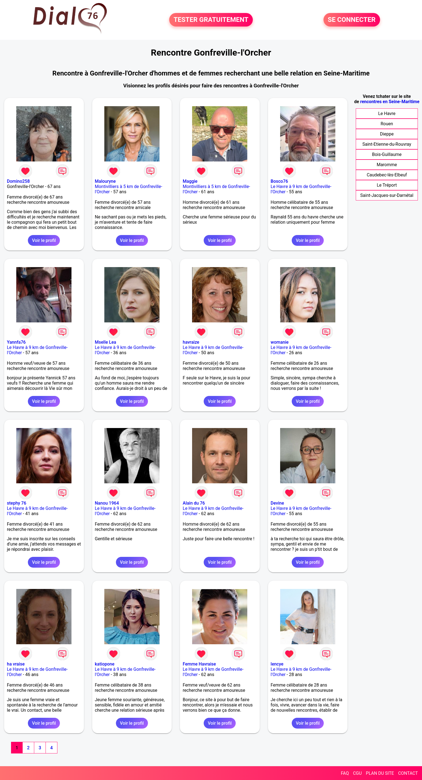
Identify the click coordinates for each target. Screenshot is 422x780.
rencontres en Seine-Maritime (390, 101)
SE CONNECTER (352, 20)
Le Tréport (387, 185)
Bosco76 (279, 181)
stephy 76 (16, 503)
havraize (191, 342)
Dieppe (387, 134)
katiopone (105, 664)
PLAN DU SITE (380, 773)
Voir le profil (44, 240)
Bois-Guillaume (387, 154)
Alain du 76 (194, 503)
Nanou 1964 (107, 503)
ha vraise (16, 664)
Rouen (387, 123)
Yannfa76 (16, 342)
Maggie (190, 181)
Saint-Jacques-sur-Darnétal (386, 195)
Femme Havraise (199, 664)
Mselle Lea (105, 342)
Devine (277, 503)
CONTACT (408, 773)
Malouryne (105, 181)
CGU (357, 773)
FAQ (345, 773)
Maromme (387, 164)
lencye (277, 664)
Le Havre (387, 113)
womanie (280, 342)
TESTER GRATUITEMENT (211, 20)
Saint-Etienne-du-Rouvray (386, 144)
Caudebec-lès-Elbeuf (387, 175)
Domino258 (18, 181)
